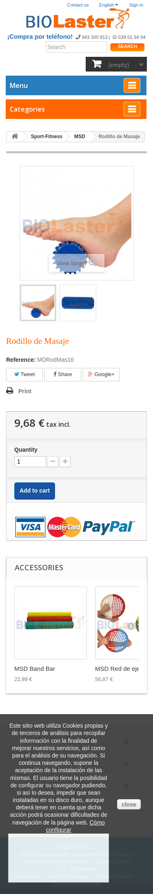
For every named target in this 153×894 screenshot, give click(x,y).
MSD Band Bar (34, 668)
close (129, 804)
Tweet (24, 374)
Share (62, 374)
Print (24, 391)
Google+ (101, 374)
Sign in (136, 4)
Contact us (78, 4)
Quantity (26, 449)
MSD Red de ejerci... (123, 668)
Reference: (20, 359)
